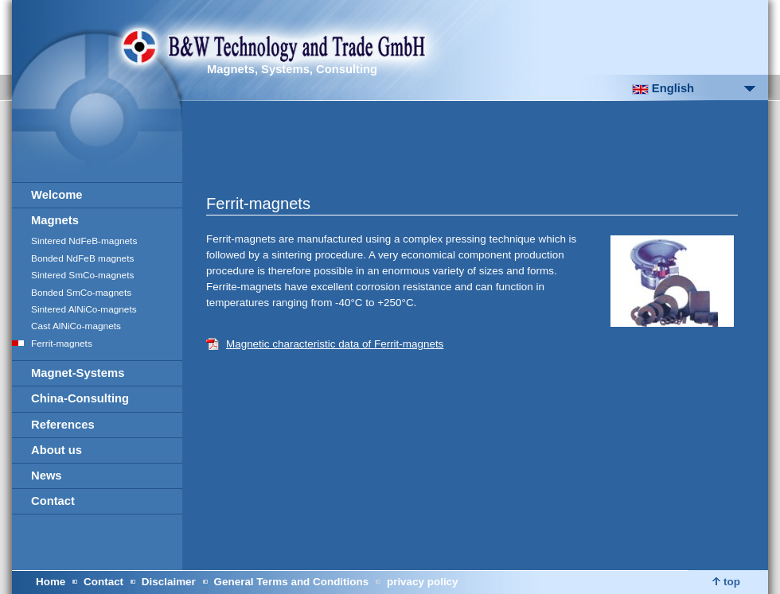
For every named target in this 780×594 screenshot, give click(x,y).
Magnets (55, 220)
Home (50, 582)
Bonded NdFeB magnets (82, 258)
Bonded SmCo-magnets (81, 292)
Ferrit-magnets (61, 343)
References (63, 424)
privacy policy (422, 582)
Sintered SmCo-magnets (82, 275)
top (726, 582)
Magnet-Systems (77, 373)
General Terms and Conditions (291, 582)
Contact (53, 501)
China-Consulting (80, 398)
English (663, 88)
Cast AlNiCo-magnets (76, 326)
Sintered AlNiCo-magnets (84, 309)
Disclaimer (169, 582)
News (46, 475)
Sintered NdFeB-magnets (84, 241)
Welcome (57, 194)
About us (56, 450)
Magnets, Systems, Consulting (292, 69)
